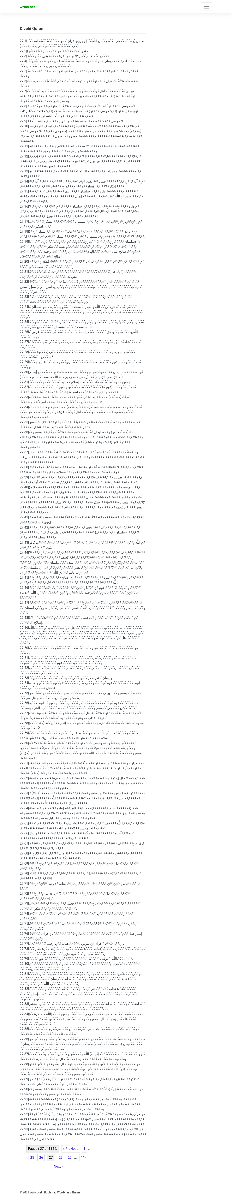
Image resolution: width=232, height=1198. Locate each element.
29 (69, 1158)
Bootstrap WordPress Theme (62, 1192)
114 (84, 1158)
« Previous (70, 1149)
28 (61, 1158)
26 (41, 1158)
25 (32, 1158)
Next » (58, 1166)
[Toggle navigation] (206, 6)
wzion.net (27, 7)
